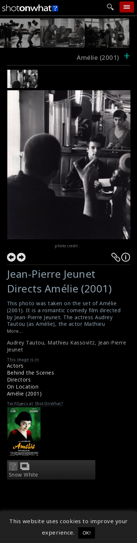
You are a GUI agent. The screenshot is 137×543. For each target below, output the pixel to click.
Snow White (23, 474)
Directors (19, 379)
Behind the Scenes (30, 372)
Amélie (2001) (24, 393)
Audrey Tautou (26, 342)
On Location (23, 386)
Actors (15, 365)
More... (15, 331)
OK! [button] (87, 532)
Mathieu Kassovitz (71, 342)
